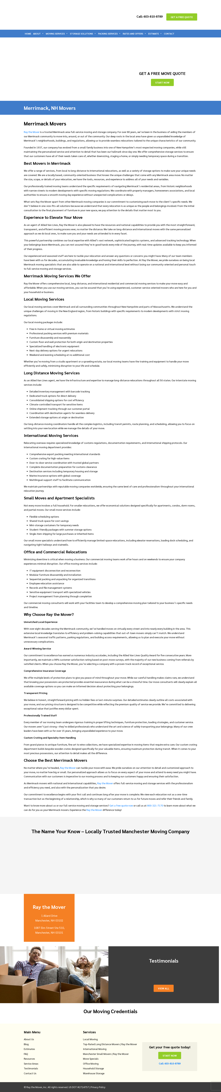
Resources (29, 1058)
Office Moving (91, 1063)
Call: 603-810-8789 (148, 16)
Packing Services (109, 33)
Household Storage (93, 1068)
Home (28, 33)
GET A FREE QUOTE (182, 17)
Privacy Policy (98, 1087)
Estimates (29, 1048)
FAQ (26, 1053)
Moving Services (57, 33)
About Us (29, 1039)
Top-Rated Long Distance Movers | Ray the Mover (110, 1044)
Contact (169, 33)
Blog (26, 1044)
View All (163, 988)
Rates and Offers (134, 33)
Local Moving (90, 1039)
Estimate (155, 33)
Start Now (162, 82)
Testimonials (31, 1068)
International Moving (94, 1048)
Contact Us (30, 1073)
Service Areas (31, 1063)
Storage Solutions (83, 33)
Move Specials (91, 1058)
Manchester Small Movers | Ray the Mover (106, 1053)
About (38, 33)
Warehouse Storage (93, 1073)
